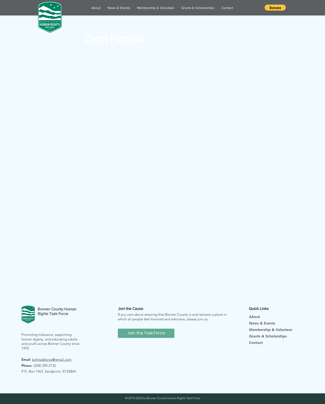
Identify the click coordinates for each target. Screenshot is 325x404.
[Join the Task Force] (146, 333)
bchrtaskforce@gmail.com (52, 359)
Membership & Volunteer (270, 329)
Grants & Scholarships (268, 336)
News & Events (262, 323)
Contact (256, 342)
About (254, 317)
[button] (275, 8)
